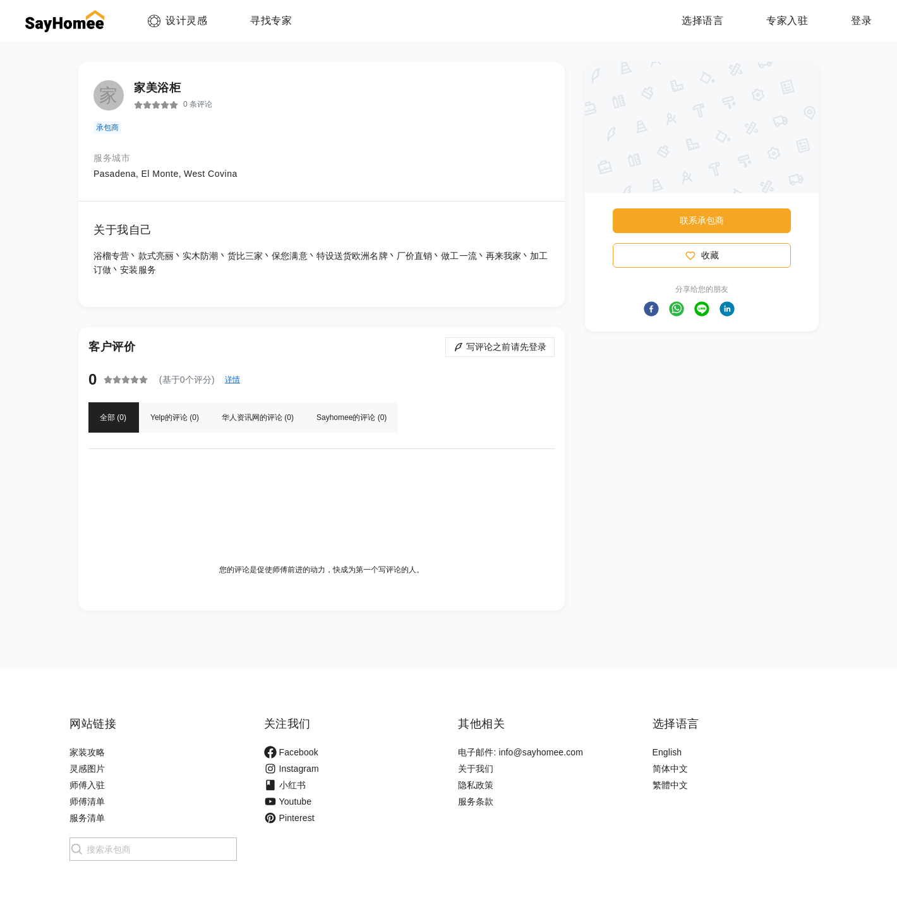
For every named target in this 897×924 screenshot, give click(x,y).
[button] (651, 308)
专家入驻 (787, 20)
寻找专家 (271, 20)
